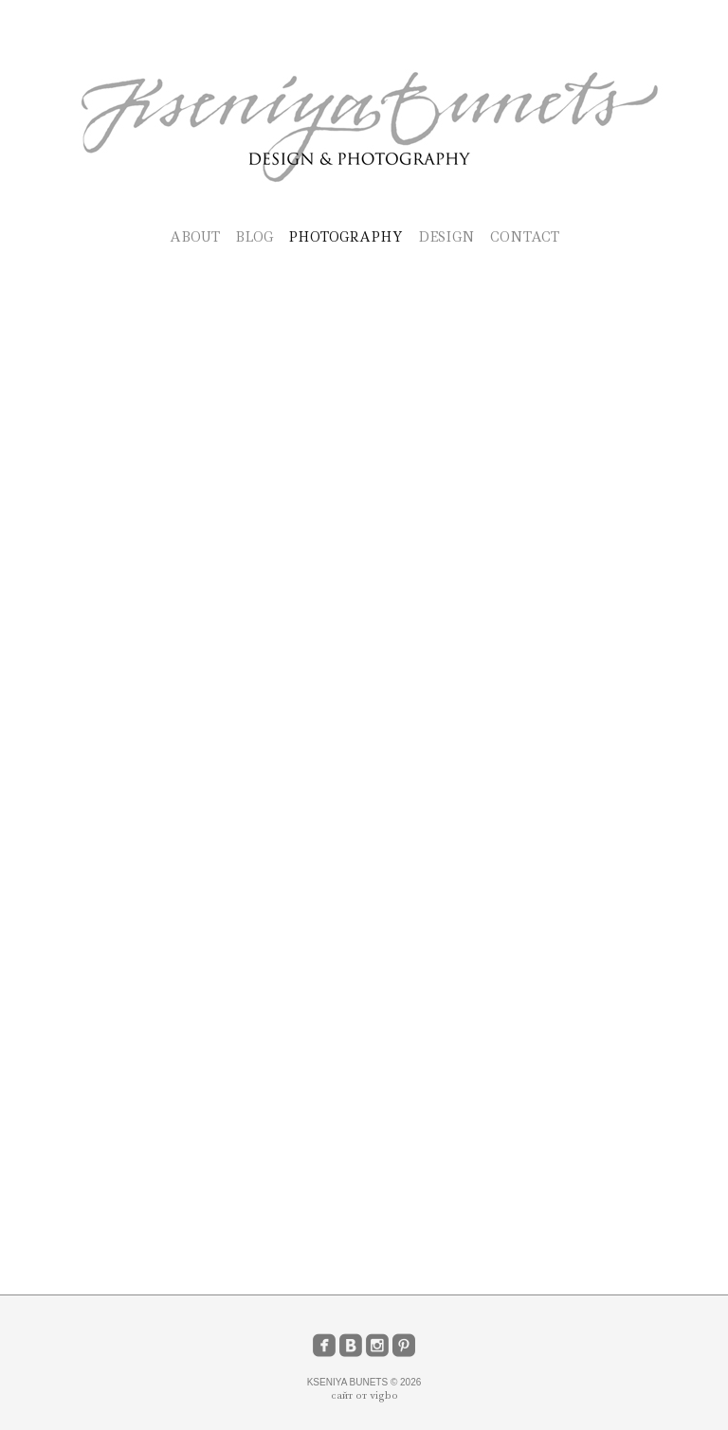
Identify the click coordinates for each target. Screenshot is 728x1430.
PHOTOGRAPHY (345, 236)
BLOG (254, 236)
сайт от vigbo (364, 1395)
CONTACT (524, 236)
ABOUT (195, 236)
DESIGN (446, 236)
